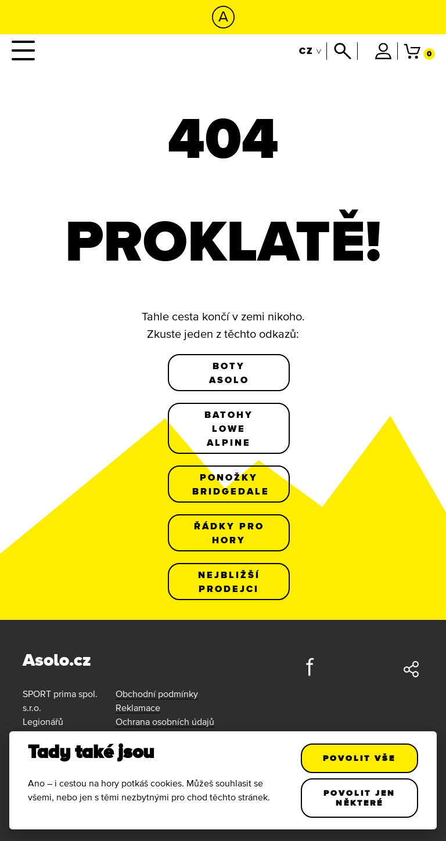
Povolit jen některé (359, 797)
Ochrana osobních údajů (165, 721)
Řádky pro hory (229, 533)
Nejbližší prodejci (229, 581)
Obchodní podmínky (157, 693)
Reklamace (138, 707)
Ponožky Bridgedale (230, 484)
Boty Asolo (229, 372)
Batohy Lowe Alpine (228, 428)
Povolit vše (359, 758)
